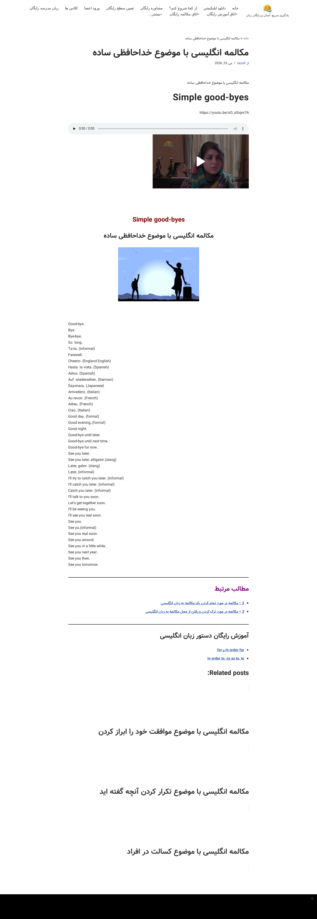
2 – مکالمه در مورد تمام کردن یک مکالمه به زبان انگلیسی (202, 605)
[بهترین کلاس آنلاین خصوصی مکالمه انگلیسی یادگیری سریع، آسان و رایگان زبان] (267, 11)
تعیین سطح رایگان (120, 8)
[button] (236, 14)
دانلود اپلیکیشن (214, 8)
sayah (241, 63)
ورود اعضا (92, 8)
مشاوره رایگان (151, 8)
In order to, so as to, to (225, 661)
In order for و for (230, 652)
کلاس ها (71, 8)
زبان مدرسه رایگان (44, 8)
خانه (235, 8)
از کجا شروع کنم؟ (183, 8)
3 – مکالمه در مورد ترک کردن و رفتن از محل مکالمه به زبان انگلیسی (194, 614)
